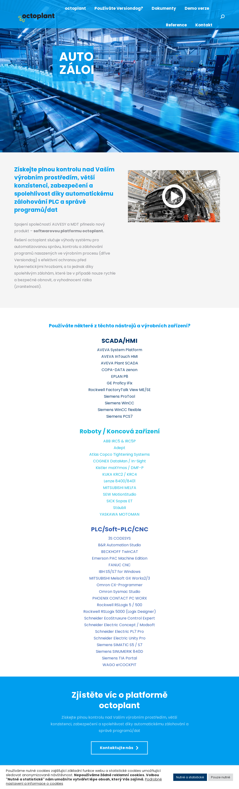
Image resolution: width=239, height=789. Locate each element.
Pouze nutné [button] (220, 777)
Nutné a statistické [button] (190, 777)
